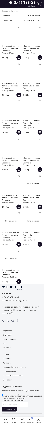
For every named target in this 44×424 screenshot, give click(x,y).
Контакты (7, 347)
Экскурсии (7, 335)
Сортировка (13, 20)
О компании (8, 380)
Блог (5, 343)
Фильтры (33, 20)
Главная (5, 11)
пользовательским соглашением (13, 400)
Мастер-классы (9, 339)
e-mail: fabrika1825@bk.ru (14, 300)
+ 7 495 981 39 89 (10, 297)
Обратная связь (9, 371)
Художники (7, 330)
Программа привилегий (13, 375)
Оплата (6, 354)
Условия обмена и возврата (14, 367)
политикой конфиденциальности (13, 398)
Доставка (7, 358)
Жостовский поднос (10, 46)
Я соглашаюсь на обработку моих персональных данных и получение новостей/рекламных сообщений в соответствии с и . (22, 397)
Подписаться (9, 409)
